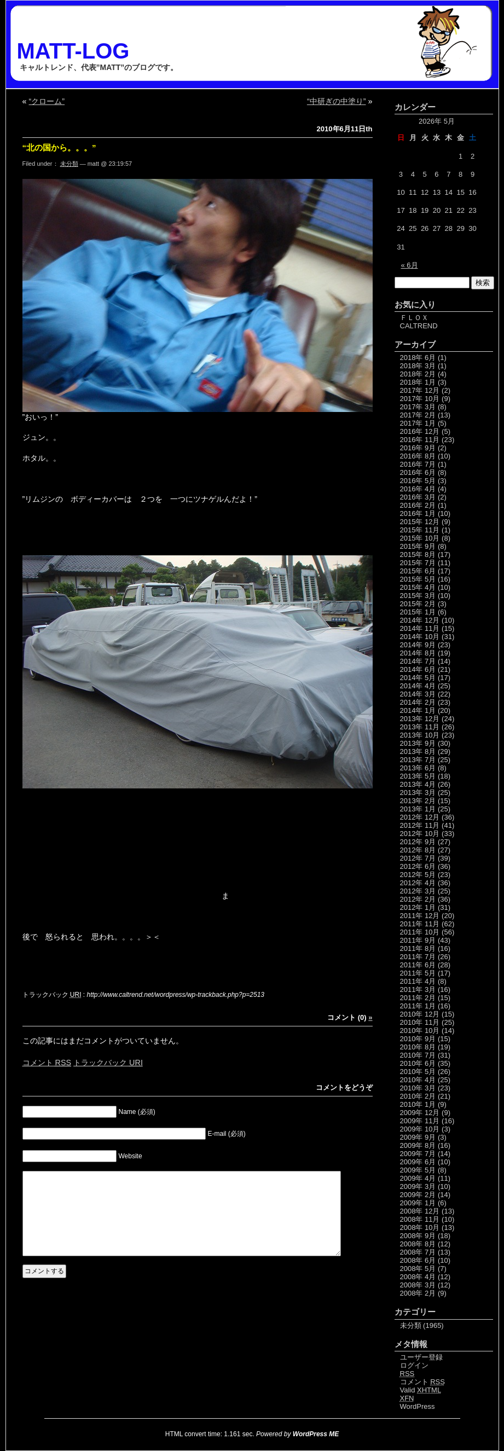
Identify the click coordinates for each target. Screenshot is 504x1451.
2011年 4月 (418, 981)
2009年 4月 (418, 1178)
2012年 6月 (418, 866)
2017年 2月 (418, 415)
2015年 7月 (418, 563)
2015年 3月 (418, 595)
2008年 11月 (420, 1219)
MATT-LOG (73, 51)
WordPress (417, 1406)
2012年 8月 (418, 850)
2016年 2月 (418, 505)
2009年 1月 (418, 1203)
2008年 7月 (418, 1252)
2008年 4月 (418, 1277)
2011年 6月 (418, 965)
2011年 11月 (420, 924)
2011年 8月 (418, 948)
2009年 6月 (418, 1162)
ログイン (414, 1365)
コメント (47, 1062)
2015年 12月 (420, 522)
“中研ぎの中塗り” (336, 101)
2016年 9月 (418, 448)
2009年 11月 (420, 1121)
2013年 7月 (418, 760)
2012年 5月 (418, 874)
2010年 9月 (418, 1039)
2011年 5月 (418, 973)
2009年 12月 (420, 1112)
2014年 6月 (418, 669)
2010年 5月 (418, 1071)
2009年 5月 (418, 1170)
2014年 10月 (420, 636)
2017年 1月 (418, 423)
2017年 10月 (420, 398)
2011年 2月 (418, 998)
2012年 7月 (418, 858)
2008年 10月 (420, 1227)
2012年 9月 (418, 842)
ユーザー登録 (421, 1357)
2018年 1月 (418, 382)
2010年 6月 (418, 1063)
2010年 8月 (418, 1047)
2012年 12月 (420, 817)
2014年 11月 (420, 628)
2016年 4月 (418, 489)
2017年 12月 (420, 390)
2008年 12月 (420, 1211)
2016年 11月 (420, 440)
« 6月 (409, 265)
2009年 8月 (418, 1145)
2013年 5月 (418, 776)
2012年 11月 (420, 825)
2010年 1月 (418, 1104)
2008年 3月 (418, 1285)
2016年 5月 (418, 481)
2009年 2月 (418, 1195)
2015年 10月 (420, 538)
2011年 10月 (420, 932)
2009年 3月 (418, 1186)
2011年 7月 (418, 957)
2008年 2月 (418, 1293)
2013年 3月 (418, 792)
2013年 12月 (420, 719)
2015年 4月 (418, 587)
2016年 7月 (418, 464)
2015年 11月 (420, 530)
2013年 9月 (418, 743)
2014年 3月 (418, 694)
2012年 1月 (418, 907)
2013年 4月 (418, 784)
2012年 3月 (418, 891)
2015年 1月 (418, 612)
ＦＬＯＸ (414, 318)
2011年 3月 (418, 989)
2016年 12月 (420, 431)
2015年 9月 (418, 546)
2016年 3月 (418, 497)
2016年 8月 (418, 456)
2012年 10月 (420, 833)
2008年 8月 (418, 1244)
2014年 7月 (418, 661)
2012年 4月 (418, 883)
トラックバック (108, 1062)
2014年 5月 (418, 678)
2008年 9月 (418, 1236)
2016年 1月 (418, 513)
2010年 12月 (420, 1014)
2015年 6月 (418, 571)
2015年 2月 (418, 604)
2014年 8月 (418, 653)
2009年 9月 (418, 1137)
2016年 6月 (418, 472)
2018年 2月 (418, 374)
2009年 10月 (420, 1129)
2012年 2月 (418, 899)
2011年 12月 (420, 916)
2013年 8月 (418, 751)
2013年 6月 (418, 768)
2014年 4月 (418, 686)
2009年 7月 (418, 1154)
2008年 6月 (418, 1260)
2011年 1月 (418, 1006)
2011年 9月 (418, 940)
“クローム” (47, 101)
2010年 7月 (418, 1055)
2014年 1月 (418, 710)
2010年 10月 (420, 1030)
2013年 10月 (420, 735)
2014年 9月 (418, 645)
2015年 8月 (418, 554)
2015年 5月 (418, 579)
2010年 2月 (418, 1096)
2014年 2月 (418, 702)
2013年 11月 (420, 727)
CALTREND (419, 326)
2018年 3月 (418, 366)
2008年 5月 (418, 1268)
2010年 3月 (418, 1088)
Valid (421, 1390)
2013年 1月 (418, 809)
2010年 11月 (420, 1022)
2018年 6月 (418, 357)
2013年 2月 (418, 801)
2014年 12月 (420, 620)
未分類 (69, 163)
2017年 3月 (418, 407)
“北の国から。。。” (59, 147)
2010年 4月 (418, 1080)
